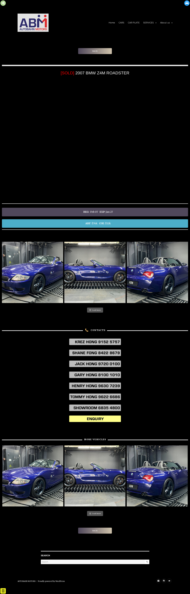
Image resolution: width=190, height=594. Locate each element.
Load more (95, 310)
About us (165, 22)
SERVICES (148, 22)
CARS (121, 22)
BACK (95, 51)
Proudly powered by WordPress (51, 581)
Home (112, 22)
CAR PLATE (134, 22)
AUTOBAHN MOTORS (27, 581)
